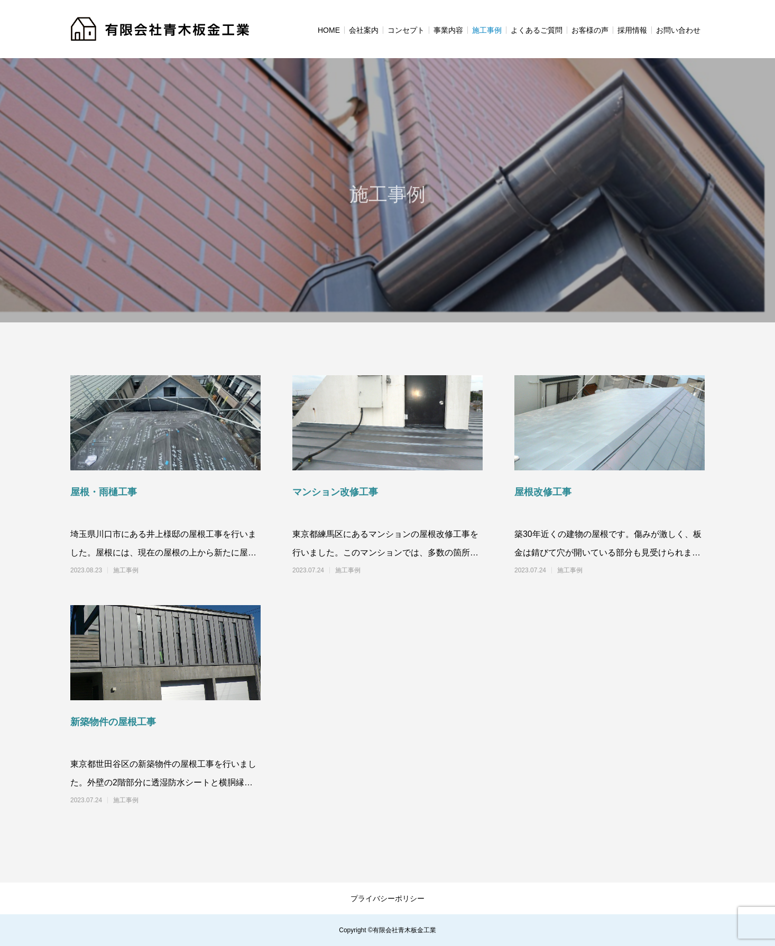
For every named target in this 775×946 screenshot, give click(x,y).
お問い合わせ (678, 30)
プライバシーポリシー (387, 898)
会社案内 (364, 30)
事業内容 (448, 30)
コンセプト (406, 30)
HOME (329, 30)
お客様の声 (589, 30)
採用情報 (632, 30)
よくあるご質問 (536, 30)
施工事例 (487, 30)
